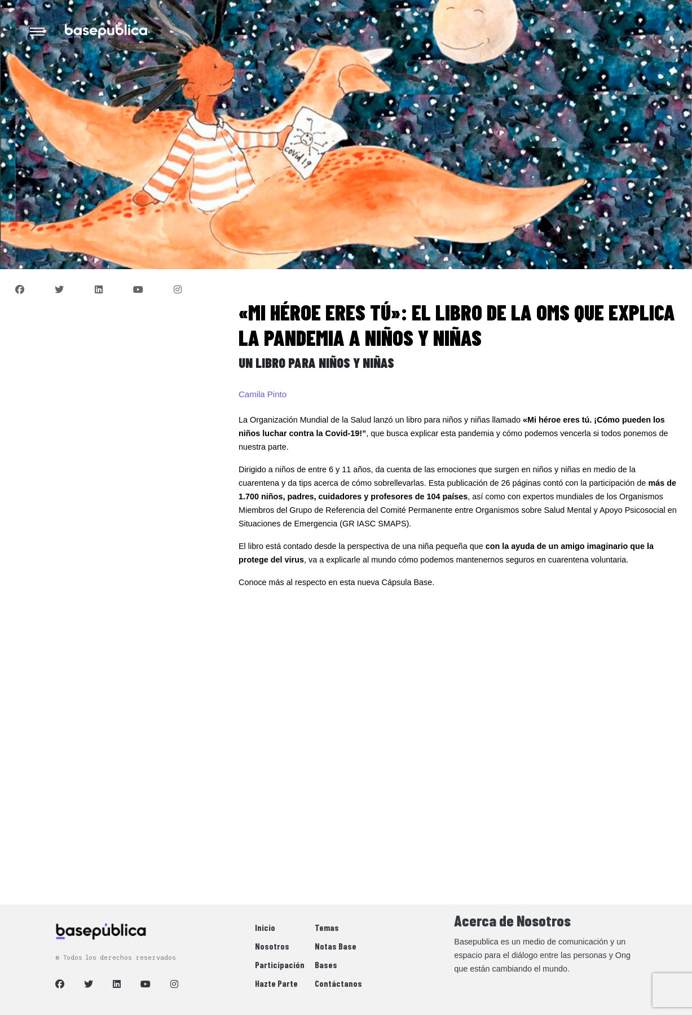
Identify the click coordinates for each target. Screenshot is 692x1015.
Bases (326, 964)
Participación (280, 964)
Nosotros (272, 946)
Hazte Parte (276, 983)
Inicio (265, 927)
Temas (327, 927)
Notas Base (335, 946)
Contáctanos (338, 983)
